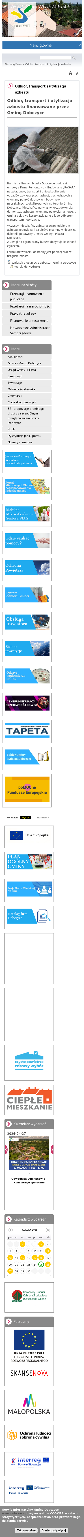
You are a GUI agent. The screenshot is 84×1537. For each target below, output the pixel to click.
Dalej (52, 1149)
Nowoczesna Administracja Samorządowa (30, 330)
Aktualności (15, 357)
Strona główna (13, 64)
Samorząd (15, 376)
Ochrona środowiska (21, 389)
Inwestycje (15, 383)
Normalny (43, 817)
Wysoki (26, 817)
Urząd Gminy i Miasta (22, 370)
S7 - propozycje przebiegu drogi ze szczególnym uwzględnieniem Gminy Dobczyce (26, 416)
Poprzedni (6, 1149)
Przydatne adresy (23, 313)
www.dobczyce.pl (15, 1513)
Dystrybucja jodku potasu (24, 436)
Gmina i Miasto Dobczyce (24, 363)
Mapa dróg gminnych (22, 402)
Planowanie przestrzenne (29, 320)
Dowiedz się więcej (54, 1530)
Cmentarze (15, 396)
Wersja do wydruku (25, 266)
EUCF (11, 429)
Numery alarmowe (20, 442)
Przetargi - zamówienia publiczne (27, 296)
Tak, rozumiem (26, 1530)
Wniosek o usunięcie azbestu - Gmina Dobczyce (44, 262)
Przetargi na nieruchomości (30, 306)
